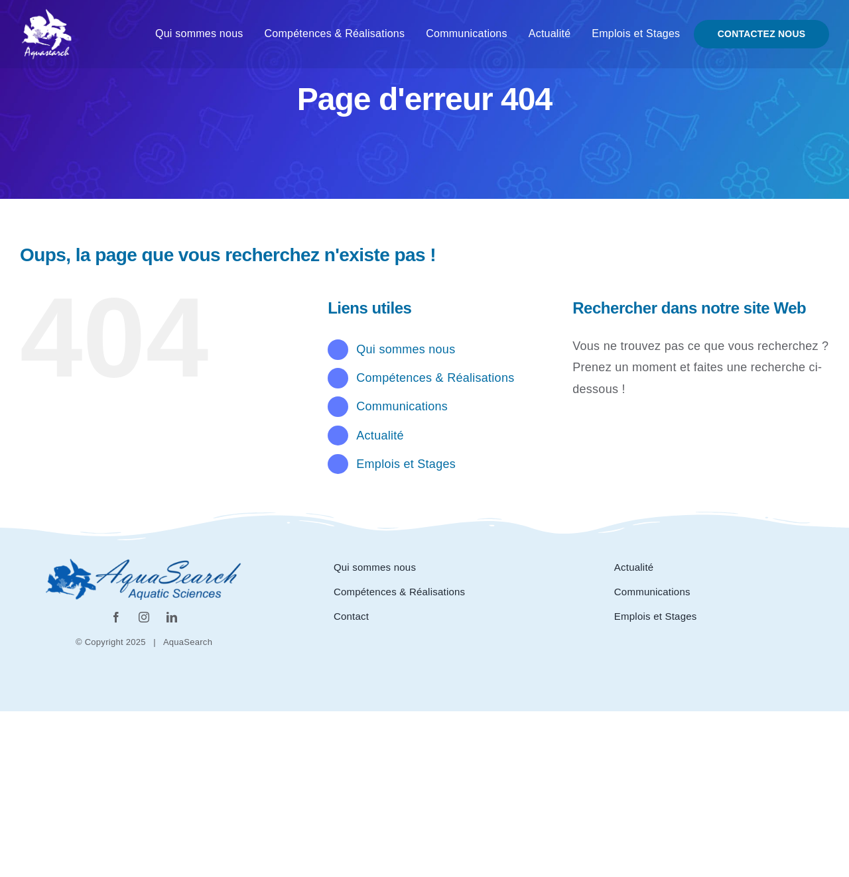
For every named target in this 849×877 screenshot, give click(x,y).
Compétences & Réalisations (435, 377)
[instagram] (144, 617)
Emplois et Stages (406, 464)
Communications (402, 406)
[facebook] (116, 617)
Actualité (379, 435)
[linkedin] (171, 617)
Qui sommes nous (405, 349)
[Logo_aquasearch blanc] (46, 14)
